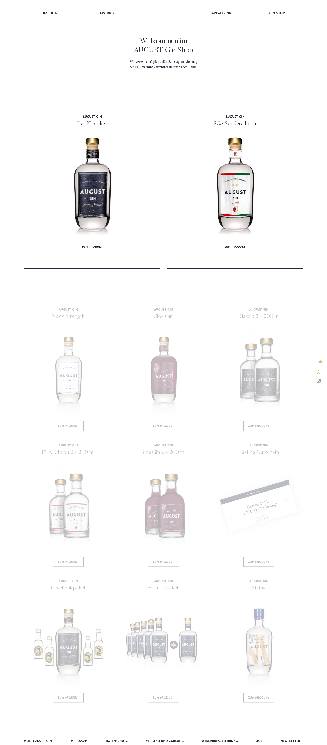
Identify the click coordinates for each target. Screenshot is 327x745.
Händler (50, 13)
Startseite (163, 14)
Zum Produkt (92, 247)
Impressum (79, 741)
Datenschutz (117, 741)
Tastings (106, 13)
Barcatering (220, 13)
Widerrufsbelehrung (220, 741)
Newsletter (290, 741)
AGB (259, 741)
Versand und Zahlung (165, 741)
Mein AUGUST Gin (38, 741)
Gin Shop (277, 13)
